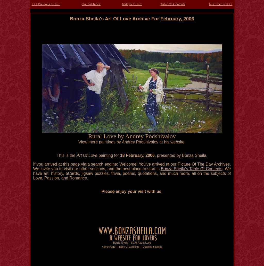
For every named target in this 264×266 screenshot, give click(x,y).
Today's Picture (132, 4)
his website (174, 142)
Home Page (108, 246)
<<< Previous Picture (46, 4)
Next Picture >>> (221, 4)
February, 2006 (177, 18)
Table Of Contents (173, 4)
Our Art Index (91, 4)
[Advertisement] (132, 33)
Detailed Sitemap (152, 246)
